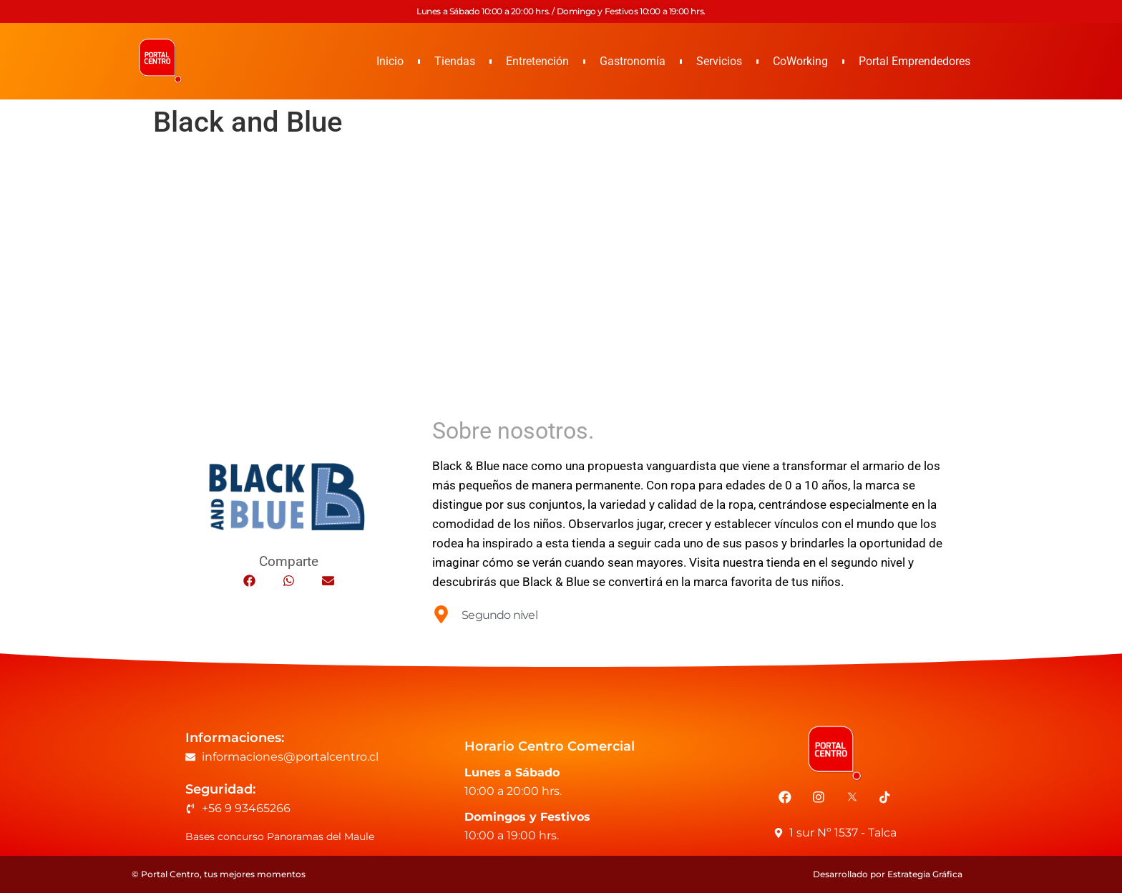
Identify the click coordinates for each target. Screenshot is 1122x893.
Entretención (537, 61)
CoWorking (800, 61)
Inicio (390, 61)
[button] (249, 581)
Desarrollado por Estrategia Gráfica (887, 874)
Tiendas (454, 61)
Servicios (719, 61)
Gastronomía (632, 61)
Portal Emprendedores (914, 61)
